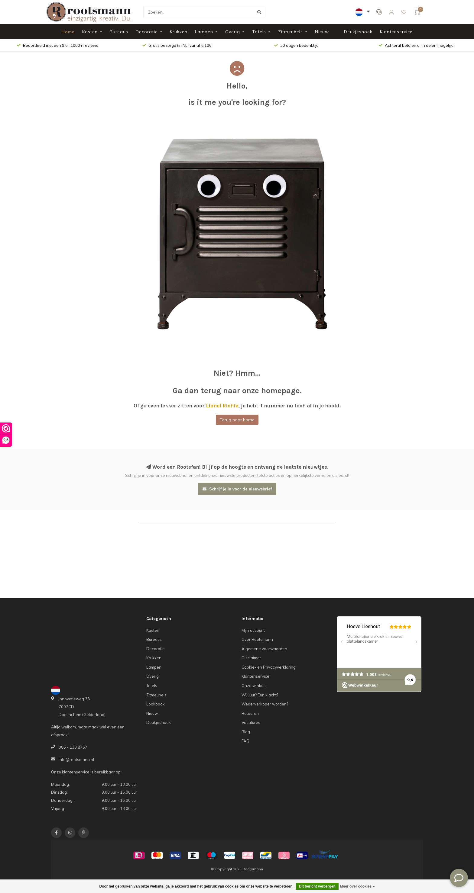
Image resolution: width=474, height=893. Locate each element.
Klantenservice (396, 31)
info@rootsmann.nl (76, 759)
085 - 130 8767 (73, 747)
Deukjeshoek (358, 31)
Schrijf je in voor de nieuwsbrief (237, 489)
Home (68, 31)
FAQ (245, 740)
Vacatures (251, 722)
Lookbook (155, 704)
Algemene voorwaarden (264, 648)
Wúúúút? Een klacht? (260, 694)
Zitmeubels (290, 31)
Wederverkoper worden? (265, 704)
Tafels (259, 31)
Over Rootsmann (257, 639)
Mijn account (253, 630)
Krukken (178, 31)
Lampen (204, 31)
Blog (246, 731)
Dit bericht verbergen (317, 886)
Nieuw (322, 31)
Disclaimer (251, 657)
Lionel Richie (222, 406)
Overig (232, 31)
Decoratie (147, 31)
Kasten (90, 31)
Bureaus (119, 31)
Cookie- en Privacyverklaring (269, 667)
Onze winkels (254, 685)
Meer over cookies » (357, 886)
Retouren (250, 713)
